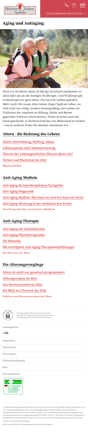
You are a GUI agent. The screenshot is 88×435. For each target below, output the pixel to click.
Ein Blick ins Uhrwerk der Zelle (24, 291)
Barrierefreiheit (11, 374)
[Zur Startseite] (21, 9)
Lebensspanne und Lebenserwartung (29, 148)
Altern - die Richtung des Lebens (31, 134)
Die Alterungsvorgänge (23, 264)
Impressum (9, 340)
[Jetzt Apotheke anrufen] (66, 5)
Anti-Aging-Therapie (21, 221)
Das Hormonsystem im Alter (23, 285)
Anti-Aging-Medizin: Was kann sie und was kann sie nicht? (43, 197)
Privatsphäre (9, 354)
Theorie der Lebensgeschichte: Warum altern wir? (38, 154)
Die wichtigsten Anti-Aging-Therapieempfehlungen (38, 247)
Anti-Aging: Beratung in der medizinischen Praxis (37, 204)
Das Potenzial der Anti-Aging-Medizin (29, 210)
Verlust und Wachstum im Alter (25, 160)
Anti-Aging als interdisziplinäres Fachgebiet (33, 185)
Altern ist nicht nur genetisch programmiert (34, 272)
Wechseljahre (12, 166)
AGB (5, 367)
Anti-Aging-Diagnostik (18, 191)
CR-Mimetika (12, 241)
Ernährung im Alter (16, 253)
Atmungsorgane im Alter (20, 278)
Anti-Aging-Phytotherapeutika (24, 235)
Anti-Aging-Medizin (20, 177)
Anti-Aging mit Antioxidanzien (24, 229)
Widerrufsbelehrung (14, 360)
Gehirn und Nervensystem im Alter (27, 297)
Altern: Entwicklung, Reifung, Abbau (28, 142)
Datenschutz (9, 347)
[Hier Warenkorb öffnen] (74, 5)
